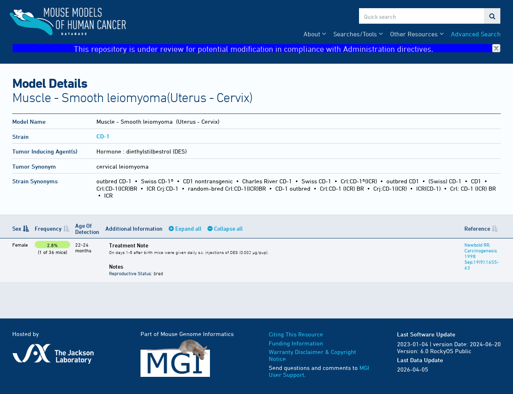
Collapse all (228, 228)
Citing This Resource (296, 334)
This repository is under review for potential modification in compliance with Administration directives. (287, 48)
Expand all (188, 228)
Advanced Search (476, 34)
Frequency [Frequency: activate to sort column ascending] (48, 228)
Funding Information (296, 343)
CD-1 (102, 136)
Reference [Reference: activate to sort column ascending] (477, 228)
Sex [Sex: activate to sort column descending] (16, 228)
